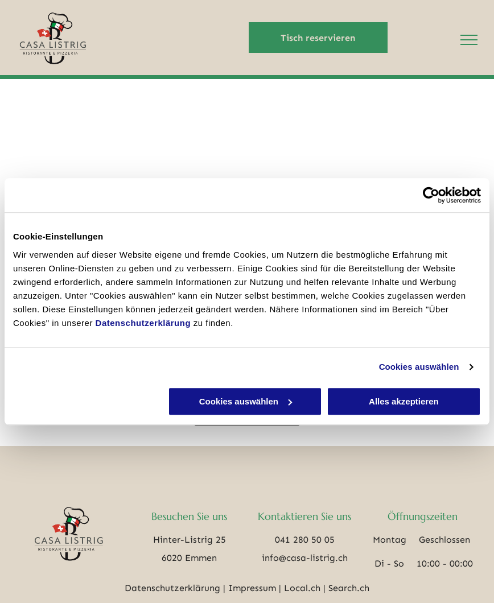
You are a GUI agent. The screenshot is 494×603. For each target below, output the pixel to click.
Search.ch (348, 588)
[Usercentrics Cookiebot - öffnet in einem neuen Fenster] (431, 195)
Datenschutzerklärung (143, 323)
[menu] (469, 40)
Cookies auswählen (419, 366)
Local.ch (302, 588)
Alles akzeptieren (404, 401)
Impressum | (254, 588)
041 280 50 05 (305, 539)
